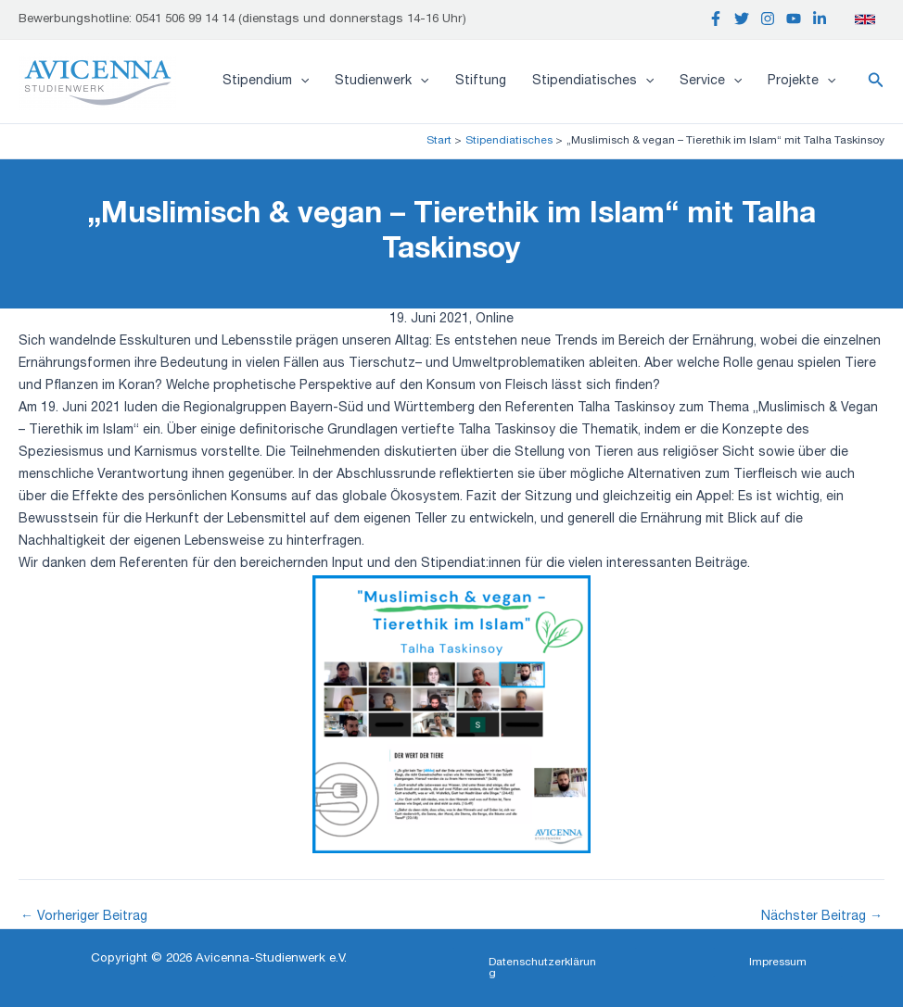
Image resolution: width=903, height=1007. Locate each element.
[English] (865, 19)
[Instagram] (767, 18)
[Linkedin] (819, 18)
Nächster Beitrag (822, 917)
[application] (300, 81)
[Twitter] (741, 18)
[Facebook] (715, 18)
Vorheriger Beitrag (83, 917)
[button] (876, 81)
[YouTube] (793, 18)
